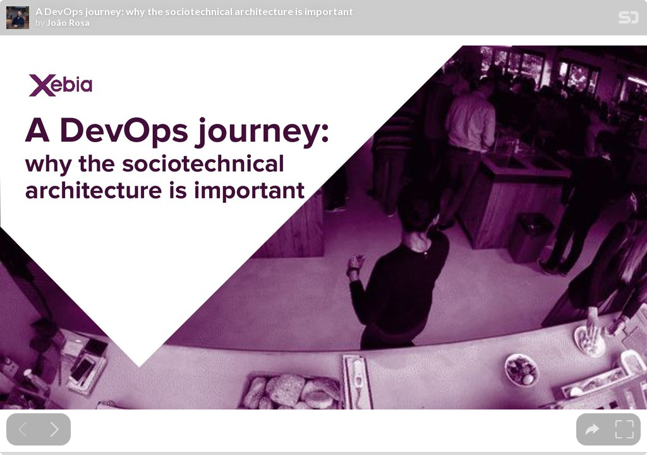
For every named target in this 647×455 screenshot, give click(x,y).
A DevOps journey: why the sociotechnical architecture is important (194, 11)
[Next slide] (54, 429)
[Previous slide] (22, 429)
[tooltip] (592, 429)
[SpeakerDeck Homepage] (629, 20)
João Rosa (68, 22)
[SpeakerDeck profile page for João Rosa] (17, 18)
